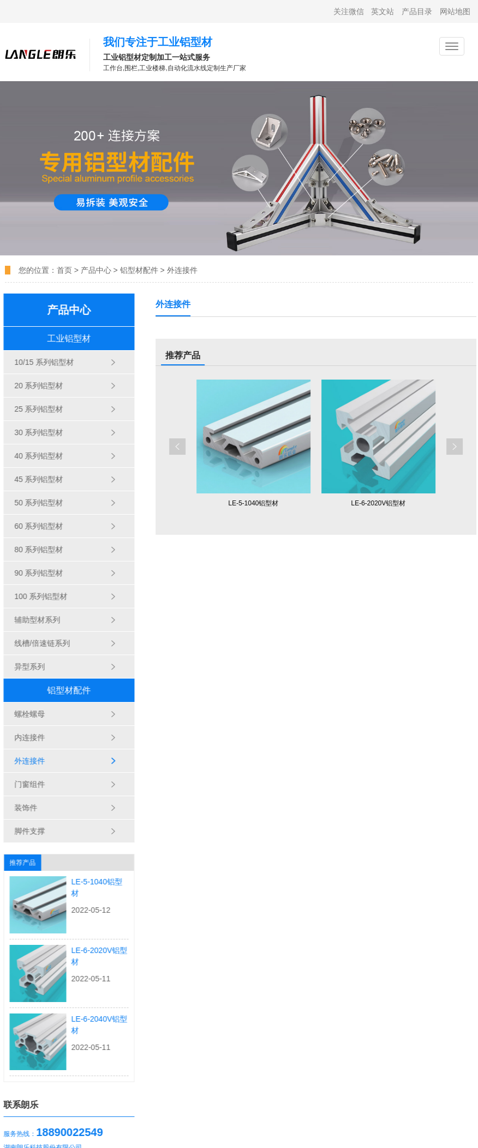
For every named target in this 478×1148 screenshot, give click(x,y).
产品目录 (417, 11)
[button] (195, 446)
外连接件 (182, 270)
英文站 (382, 11)
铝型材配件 (139, 270)
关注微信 (348, 11)
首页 (65, 270)
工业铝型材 (61, 338)
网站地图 (455, 11)
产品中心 (96, 270)
